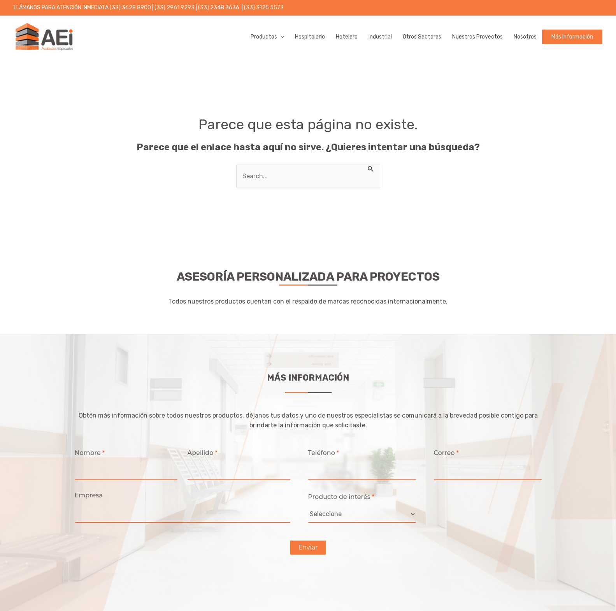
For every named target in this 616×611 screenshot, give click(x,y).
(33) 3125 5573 (264, 7)
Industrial (380, 36)
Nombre (90, 452)
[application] (280, 36)
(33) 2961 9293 (175, 7)
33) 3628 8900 (131, 7)
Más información (572, 36)
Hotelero (347, 36)
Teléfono (323, 452)
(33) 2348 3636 (219, 7)
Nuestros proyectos (477, 36)
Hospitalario (310, 36)
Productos (267, 36)
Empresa (89, 495)
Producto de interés (341, 496)
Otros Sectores (422, 36)
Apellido (203, 452)
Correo (446, 452)
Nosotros (525, 36)
